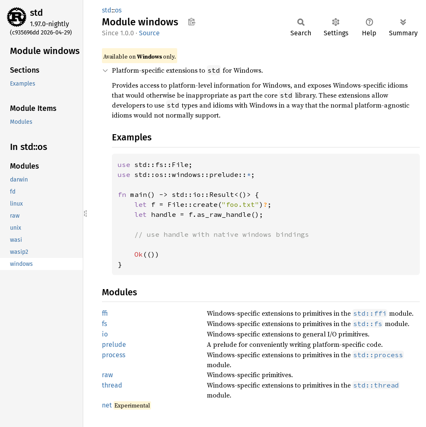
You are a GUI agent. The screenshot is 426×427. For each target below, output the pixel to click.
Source (149, 33)
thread (112, 385)
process (113, 355)
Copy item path (191, 22)
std (36, 12)
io (105, 334)
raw (107, 375)
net (107, 405)
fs (104, 324)
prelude (114, 344)
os (118, 10)
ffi (105, 313)
